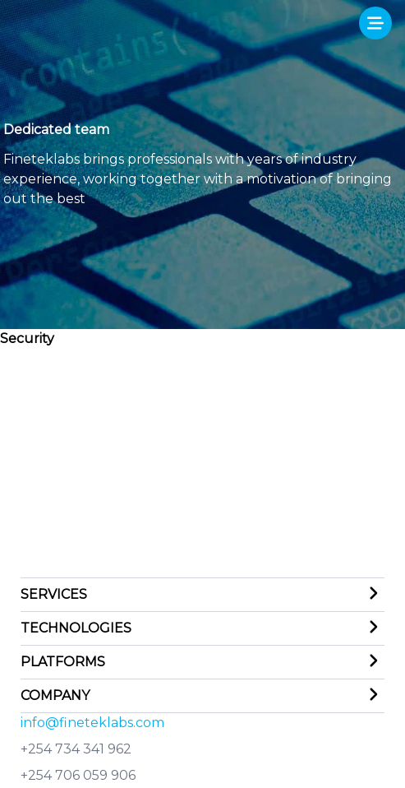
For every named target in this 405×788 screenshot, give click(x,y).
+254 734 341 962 (76, 749)
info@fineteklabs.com (92, 722)
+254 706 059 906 (78, 775)
